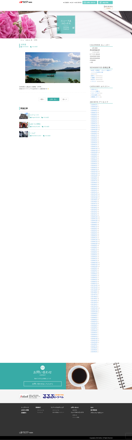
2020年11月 (94, 218)
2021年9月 (94, 199)
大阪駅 (93, 77)
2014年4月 (94, 351)
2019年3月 (94, 256)
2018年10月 (94, 266)
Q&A (92, 407)
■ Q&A (72, 2)
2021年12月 (94, 194)
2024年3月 (94, 142)
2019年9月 (94, 245)
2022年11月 (94, 173)
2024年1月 (94, 146)
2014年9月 (94, 344)
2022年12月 (94, 171)
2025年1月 (94, 123)
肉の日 (93, 79)
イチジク (93, 81)
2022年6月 (94, 182)
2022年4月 (94, 186)
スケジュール (40, 410)
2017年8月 (94, 293)
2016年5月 (94, 319)
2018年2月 (94, 281)
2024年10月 (94, 129)
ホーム (22, 40)
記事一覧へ (53, 99)
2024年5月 (94, 139)
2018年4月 (94, 277)
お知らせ (93, 89)
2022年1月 (94, 192)
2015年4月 (94, 334)
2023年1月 (94, 169)
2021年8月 (94, 201)
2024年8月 (94, 133)
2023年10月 (94, 152)
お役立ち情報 (25, 410)
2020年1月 (94, 237)
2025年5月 (94, 116)
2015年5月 (94, 332)
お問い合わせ (75, 407)
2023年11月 (94, 150)
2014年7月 (94, 346)
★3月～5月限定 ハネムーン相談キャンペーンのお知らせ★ (101, 71)
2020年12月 (94, 217)
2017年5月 (94, 298)
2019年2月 (94, 258)
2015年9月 (94, 325)
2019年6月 (94, 251)
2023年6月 (94, 160)
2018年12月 (94, 262)
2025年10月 (94, 106)
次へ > (65, 99)
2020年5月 (94, 230)
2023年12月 (94, 148)
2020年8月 (94, 224)
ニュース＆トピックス (77, 412)
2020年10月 (94, 220)
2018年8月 (94, 270)
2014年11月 (94, 340)
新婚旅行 (38, 407)
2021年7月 (94, 203)
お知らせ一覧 (29, 40)
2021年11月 (94, 196)
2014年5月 (94, 350)
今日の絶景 (34, 46)
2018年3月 (94, 279)
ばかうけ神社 (35, 124)
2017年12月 (94, 285)
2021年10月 (94, 198)
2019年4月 (94, 255)
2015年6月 (94, 331)
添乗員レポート (95, 97)
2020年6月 (94, 228)
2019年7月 (94, 249)
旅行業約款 (94, 410)
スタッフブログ (95, 93)
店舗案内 (23, 413)
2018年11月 (94, 264)
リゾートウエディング (57, 407)
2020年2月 (94, 236)
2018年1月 (94, 283)
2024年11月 (94, 127)
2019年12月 (94, 239)
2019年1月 (94, 260)
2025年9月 (94, 108)
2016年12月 (94, 308)
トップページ (25, 407)
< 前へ (42, 99)
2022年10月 (94, 175)
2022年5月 (94, 184)
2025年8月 (94, 110)
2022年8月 (94, 179)
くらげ (33, 133)
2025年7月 (94, 112)
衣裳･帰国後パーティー (58, 412)
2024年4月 (94, 141)
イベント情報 (94, 91)
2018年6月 (94, 274)
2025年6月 (94, 114)
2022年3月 (94, 188)
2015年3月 (94, 336)
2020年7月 (94, 226)
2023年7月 (94, 158)
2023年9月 (94, 154)
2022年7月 (94, 180)
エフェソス (34, 115)
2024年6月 (94, 137)
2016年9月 (94, 313)
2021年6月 (94, 205)
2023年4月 (94, 163)
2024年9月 (94, 131)
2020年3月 (94, 234)
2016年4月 (94, 321)
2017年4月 (94, 300)
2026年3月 (94, 104)
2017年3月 (94, 302)
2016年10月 (94, 312)
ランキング (40, 412)
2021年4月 (94, 209)
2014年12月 (94, 338)
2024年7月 (94, 135)
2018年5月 (94, 275)
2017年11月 (94, 287)
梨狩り (93, 75)
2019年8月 (94, 247)
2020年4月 (94, 232)
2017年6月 (94, 296)
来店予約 (75, 410)
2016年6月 (94, 317)
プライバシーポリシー (97, 413)
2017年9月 (94, 291)
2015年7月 (94, 329)
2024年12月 (94, 125)
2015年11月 (94, 323)
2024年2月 (94, 144)
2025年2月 (94, 122)
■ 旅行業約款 (78, 2)
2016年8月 (94, 315)
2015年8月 (94, 327)
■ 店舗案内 (66, 2)
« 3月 (91, 62)
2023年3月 (94, 165)
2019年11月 (94, 241)
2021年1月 (94, 215)
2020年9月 (94, 222)
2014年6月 (94, 348)
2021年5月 (94, 207)
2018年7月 (94, 272)
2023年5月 (94, 161)
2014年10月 (94, 342)
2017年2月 (94, 304)
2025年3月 (94, 120)
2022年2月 (94, 190)
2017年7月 (94, 294)
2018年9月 (94, 268)
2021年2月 (94, 213)
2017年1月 (94, 306)
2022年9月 (94, 177)
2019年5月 (94, 253)
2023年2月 (94, 167)
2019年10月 (94, 243)
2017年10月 (94, 289)
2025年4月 (94, 118)
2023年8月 (94, 156)
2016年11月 (94, 310)
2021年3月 (94, 211)
